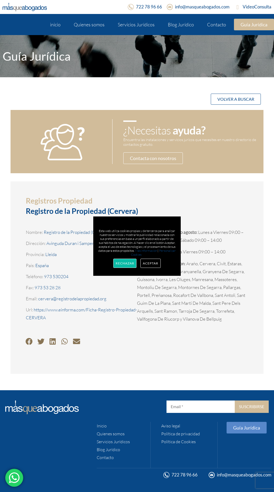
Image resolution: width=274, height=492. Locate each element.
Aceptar (150, 263)
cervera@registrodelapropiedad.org (72, 298)
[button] (29, 341)
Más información (146, 251)
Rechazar (125, 263)
